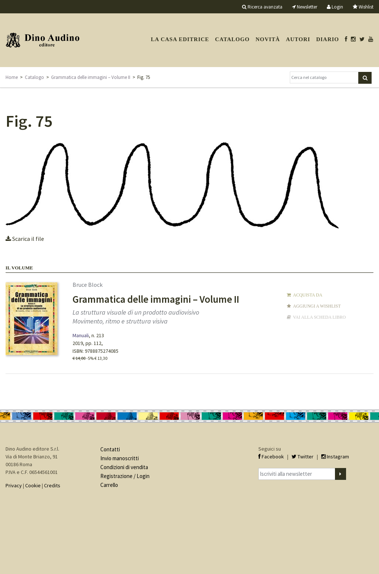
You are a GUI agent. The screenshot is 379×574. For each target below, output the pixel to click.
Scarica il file (25, 238)
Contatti (110, 449)
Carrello (109, 484)
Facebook (271, 456)
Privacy (14, 485)
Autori (298, 39)
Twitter (302, 456)
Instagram (335, 456)
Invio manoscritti (119, 458)
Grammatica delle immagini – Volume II (90, 77)
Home (12, 77)
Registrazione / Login (125, 476)
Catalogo (232, 39)
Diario (327, 39)
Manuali (81, 335)
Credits (52, 485)
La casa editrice (180, 39)
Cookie (33, 485)
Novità (267, 39)
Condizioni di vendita (124, 467)
